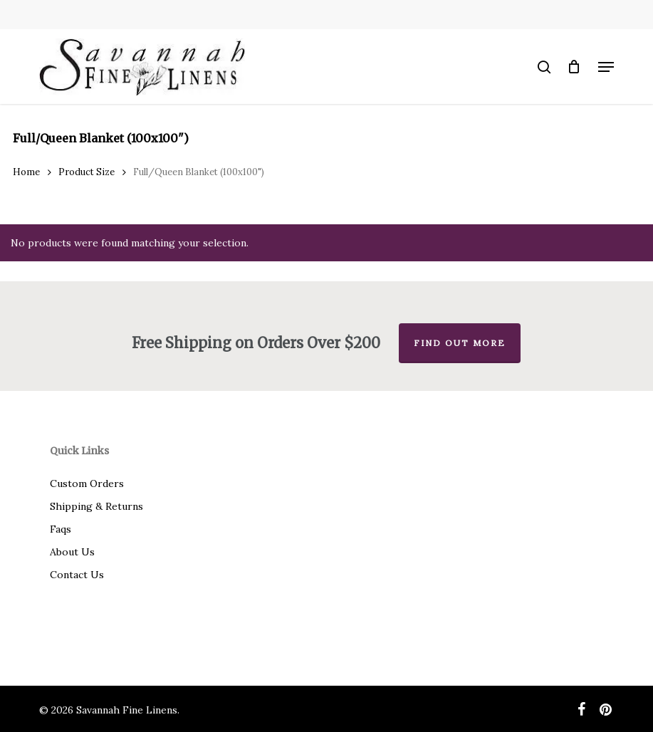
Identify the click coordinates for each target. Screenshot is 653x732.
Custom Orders (87, 483)
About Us (72, 551)
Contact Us (77, 574)
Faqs (60, 529)
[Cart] (574, 66)
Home (26, 172)
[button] (606, 67)
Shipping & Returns (96, 506)
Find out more (460, 343)
